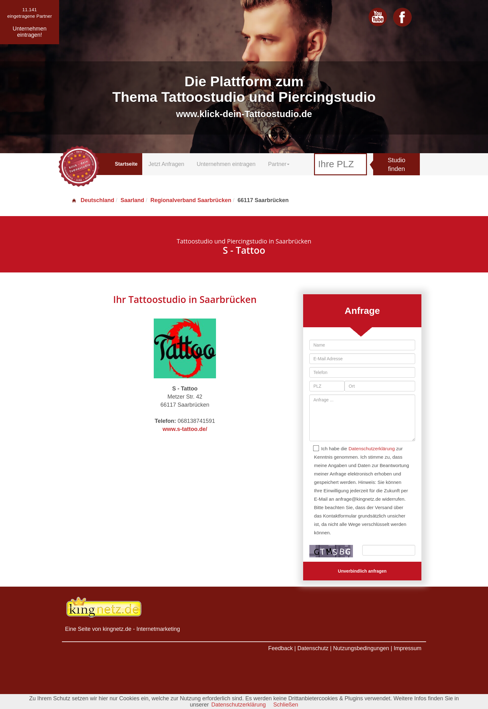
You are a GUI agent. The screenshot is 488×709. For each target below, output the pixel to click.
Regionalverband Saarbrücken (190, 200)
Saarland (132, 200)
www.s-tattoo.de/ (184, 429)
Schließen (285, 705)
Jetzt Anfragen (166, 164)
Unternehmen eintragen (226, 164)
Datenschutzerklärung (372, 448)
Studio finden (397, 165)
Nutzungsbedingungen (361, 648)
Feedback (280, 648)
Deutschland (92, 200)
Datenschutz (312, 648)
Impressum (407, 648)
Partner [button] (278, 164)
